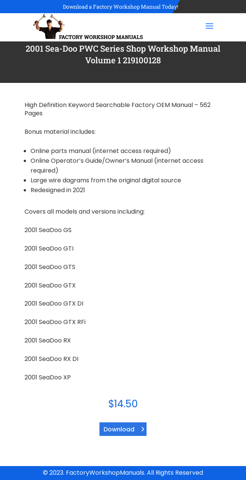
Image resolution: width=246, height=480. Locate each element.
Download (119, 429)
